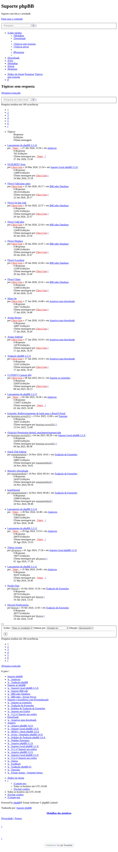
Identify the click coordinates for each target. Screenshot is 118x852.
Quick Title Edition (16, 451)
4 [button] (8, 118)
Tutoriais (63, 416)
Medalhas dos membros (59, 813)
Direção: (81, 628)
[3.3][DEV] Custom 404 (19, 375)
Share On (12, 298)
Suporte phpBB (24, 808)
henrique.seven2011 (21, 416)
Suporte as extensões (60, 378)
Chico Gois (16, 167)
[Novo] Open (13, 279)
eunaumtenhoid (18, 454)
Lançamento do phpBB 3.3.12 (22, 566)
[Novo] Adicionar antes (18, 183)
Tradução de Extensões (66, 454)
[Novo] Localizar (15, 260)
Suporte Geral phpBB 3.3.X (64, 167)
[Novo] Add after (15, 222)
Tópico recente (14, 547)
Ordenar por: (51, 628)
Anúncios (52, 148)
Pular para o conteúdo (12, 19)
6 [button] (8, 123)
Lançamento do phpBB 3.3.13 (22, 528)
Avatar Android (15, 336)
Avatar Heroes (14, 317)
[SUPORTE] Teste (16, 164)
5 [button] (8, 121)
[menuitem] (19, 35)
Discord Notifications (18, 605)
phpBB (17, 802)
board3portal (13, 490)
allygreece (16, 550)
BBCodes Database (59, 186)
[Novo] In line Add (16, 202)
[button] (7, 126)
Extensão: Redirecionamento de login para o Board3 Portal (36, 413)
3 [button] (8, 115)
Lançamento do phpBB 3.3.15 (22, 394)
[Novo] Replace (15, 241)
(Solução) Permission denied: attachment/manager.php (34, 432)
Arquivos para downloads (62, 301)
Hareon (14, 588)
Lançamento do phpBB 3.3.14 (22, 509)
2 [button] (8, 112)
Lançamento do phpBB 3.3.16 (22, 145)
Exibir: (18, 628)
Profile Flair (13, 585)
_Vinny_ (15, 148)
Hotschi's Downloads (17, 471)
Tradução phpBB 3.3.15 (19, 356)
